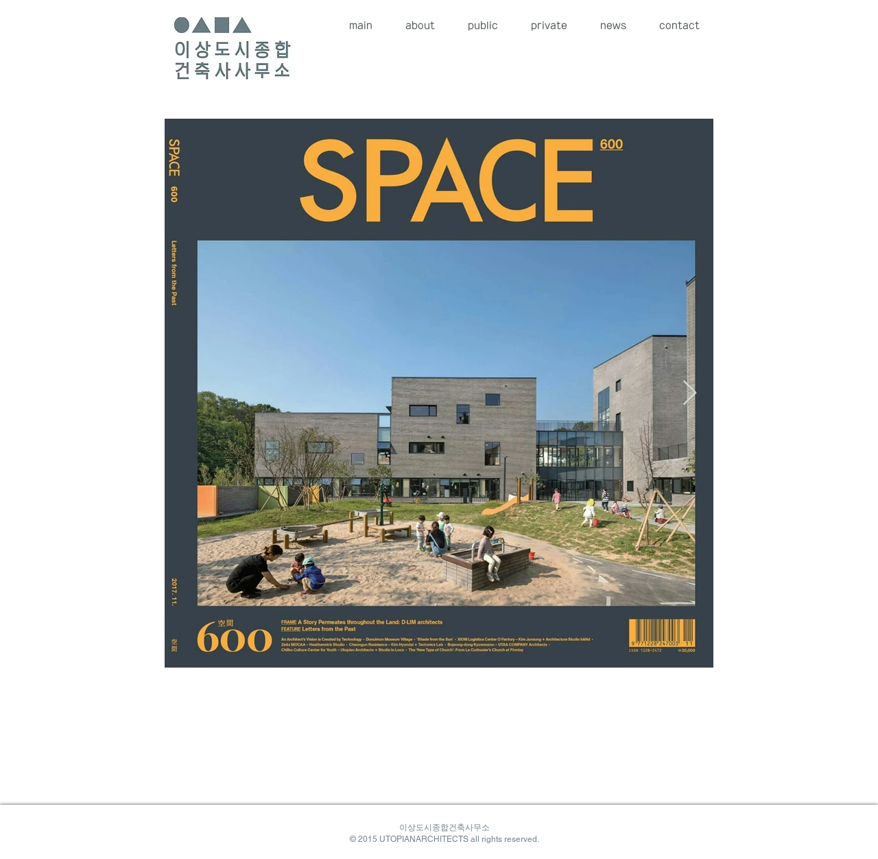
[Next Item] (690, 393)
